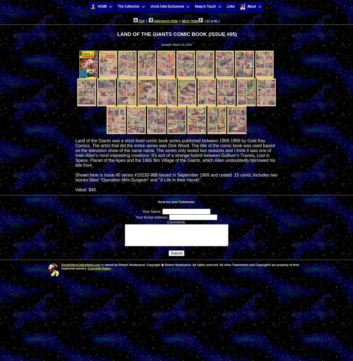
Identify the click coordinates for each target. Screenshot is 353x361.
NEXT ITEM (192, 21)
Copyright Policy (99, 272)
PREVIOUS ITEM (163, 21)
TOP (139, 21)
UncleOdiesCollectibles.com (80, 269)
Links (231, 6)
